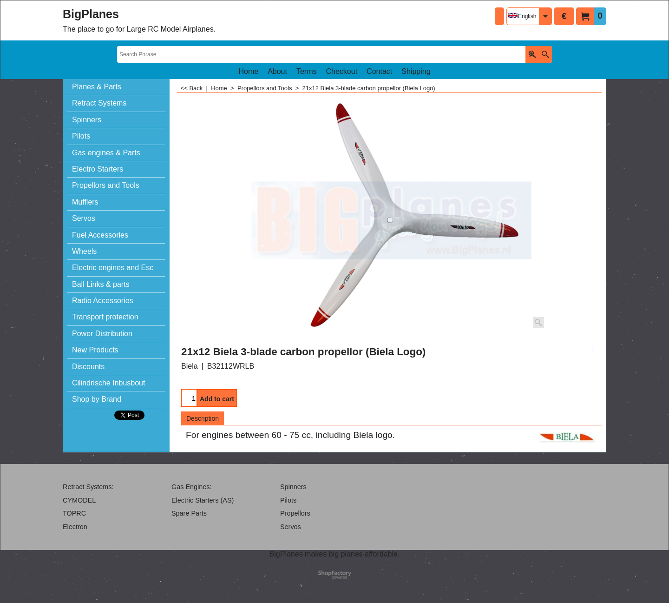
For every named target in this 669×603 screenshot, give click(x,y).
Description (202, 418)
